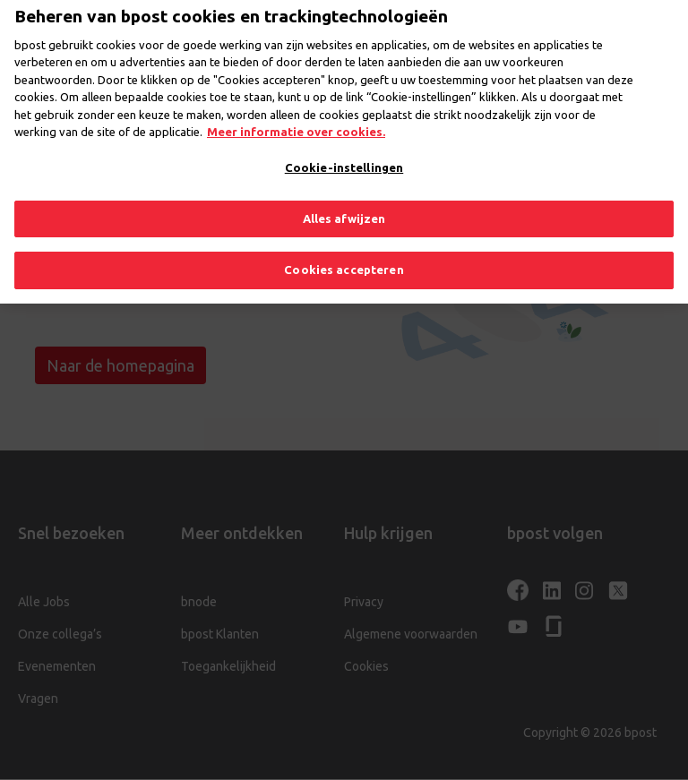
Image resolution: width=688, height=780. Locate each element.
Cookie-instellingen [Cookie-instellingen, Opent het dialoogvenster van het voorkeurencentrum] (344, 154)
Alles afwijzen (344, 204)
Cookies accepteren (343, 256)
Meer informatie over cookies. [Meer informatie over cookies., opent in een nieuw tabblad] (296, 118)
